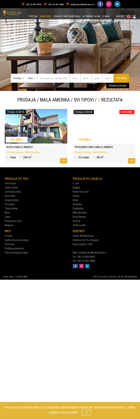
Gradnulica (78, 208)
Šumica (76, 221)
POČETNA (33, 16)
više (63, 160)
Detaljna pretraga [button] (117, 85)
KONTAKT (120, 16)
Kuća (7, 212)
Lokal (7, 216)
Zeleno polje (79, 225)
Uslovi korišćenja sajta (16, 252)
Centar (76, 195)
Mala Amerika (80, 212)
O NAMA (108, 16)
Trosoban (10, 204)
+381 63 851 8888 (56, 4)
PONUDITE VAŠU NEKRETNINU (66, 16)
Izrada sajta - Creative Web (15, 276)
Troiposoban (11, 208)
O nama (9, 235)
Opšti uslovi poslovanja (16, 240)
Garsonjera (10, 183)
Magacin (9, 225)
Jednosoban (11, 187)
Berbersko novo (81, 191)
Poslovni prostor (13, 221)
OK (86, 412)
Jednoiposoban (13, 191)
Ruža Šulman (79, 216)
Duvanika (77, 204)
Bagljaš (76, 187)
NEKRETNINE (45, 16)
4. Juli (76, 183)
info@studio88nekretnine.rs (82, 4)
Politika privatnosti (14, 248)
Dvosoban (10, 195)
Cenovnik (9, 244)
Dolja (75, 200)
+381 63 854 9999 (33, 4)
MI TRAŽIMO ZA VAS (91, 16)
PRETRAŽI (121, 78)
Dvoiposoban (11, 200)
